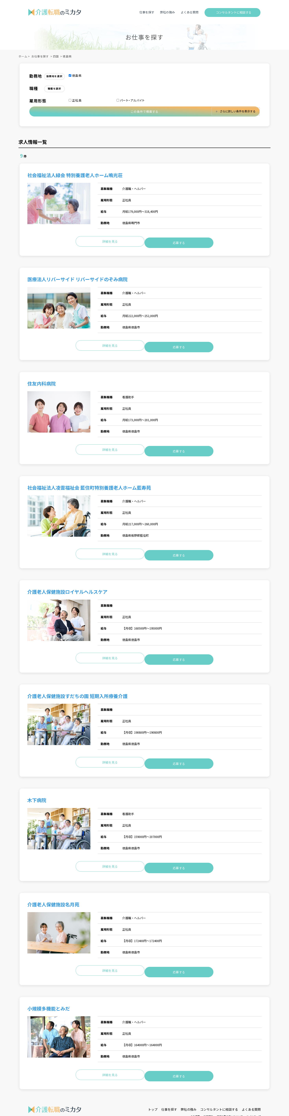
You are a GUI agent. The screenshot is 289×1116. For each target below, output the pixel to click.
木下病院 (36, 784)
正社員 (75, 100)
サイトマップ (253, 1092)
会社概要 (195, 1092)
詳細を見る (110, 240)
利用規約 (208, 1092)
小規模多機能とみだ (48, 987)
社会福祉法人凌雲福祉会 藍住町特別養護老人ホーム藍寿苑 (91, 479)
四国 (56, 56)
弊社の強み (167, 12)
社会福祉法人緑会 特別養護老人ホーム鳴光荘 (75, 175)
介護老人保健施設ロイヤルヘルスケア (67, 581)
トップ (152, 1085)
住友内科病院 (41, 378)
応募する (179, 240)
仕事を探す (146, 12)
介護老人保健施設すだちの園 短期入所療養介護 (77, 682)
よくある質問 (189, 12)
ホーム (23, 56)
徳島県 (67, 56)
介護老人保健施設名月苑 (53, 885)
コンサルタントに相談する (233, 12)
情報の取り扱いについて (230, 1092)
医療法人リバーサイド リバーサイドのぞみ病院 (77, 277)
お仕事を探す (40, 56)
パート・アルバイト (131, 100)
